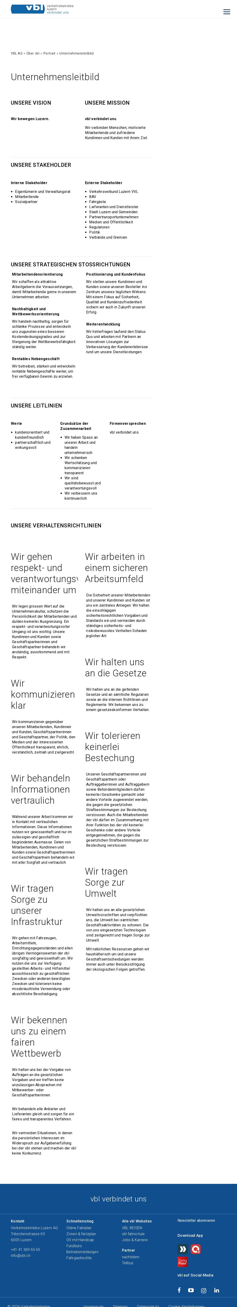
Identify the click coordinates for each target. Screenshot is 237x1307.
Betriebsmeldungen (82, 1252)
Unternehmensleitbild (76, 53)
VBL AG (16, 53)
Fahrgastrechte (79, 1258)
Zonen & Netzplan (81, 1234)
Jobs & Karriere (135, 1240)
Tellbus (127, 1263)
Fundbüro (74, 1246)
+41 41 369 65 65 (25, 1249)
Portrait (50, 53)
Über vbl (33, 53)
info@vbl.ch (20, 1255)
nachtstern (131, 1257)
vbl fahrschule (133, 1234)
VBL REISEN (132, 1228)
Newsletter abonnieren (196, 1220)
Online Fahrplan (78, 1228)
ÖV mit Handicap (80, 1240)
